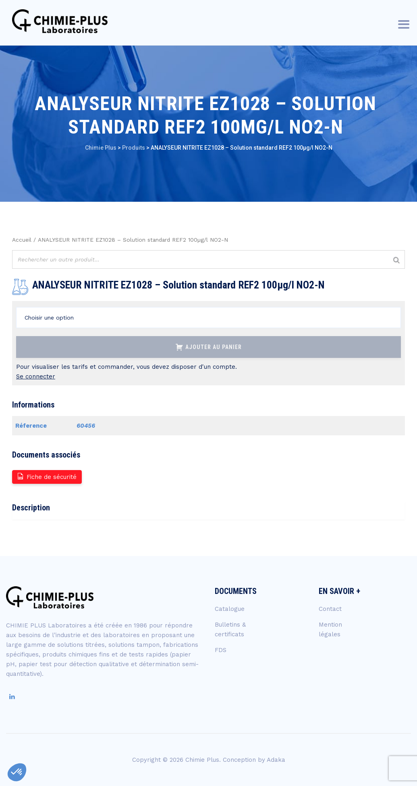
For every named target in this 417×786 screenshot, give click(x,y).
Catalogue (230, 608)
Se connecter (35, 376)
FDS (220, 650)
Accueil (21, 239)
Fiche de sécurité (47, 476)
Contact (330, 608)
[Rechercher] (396, 260)
